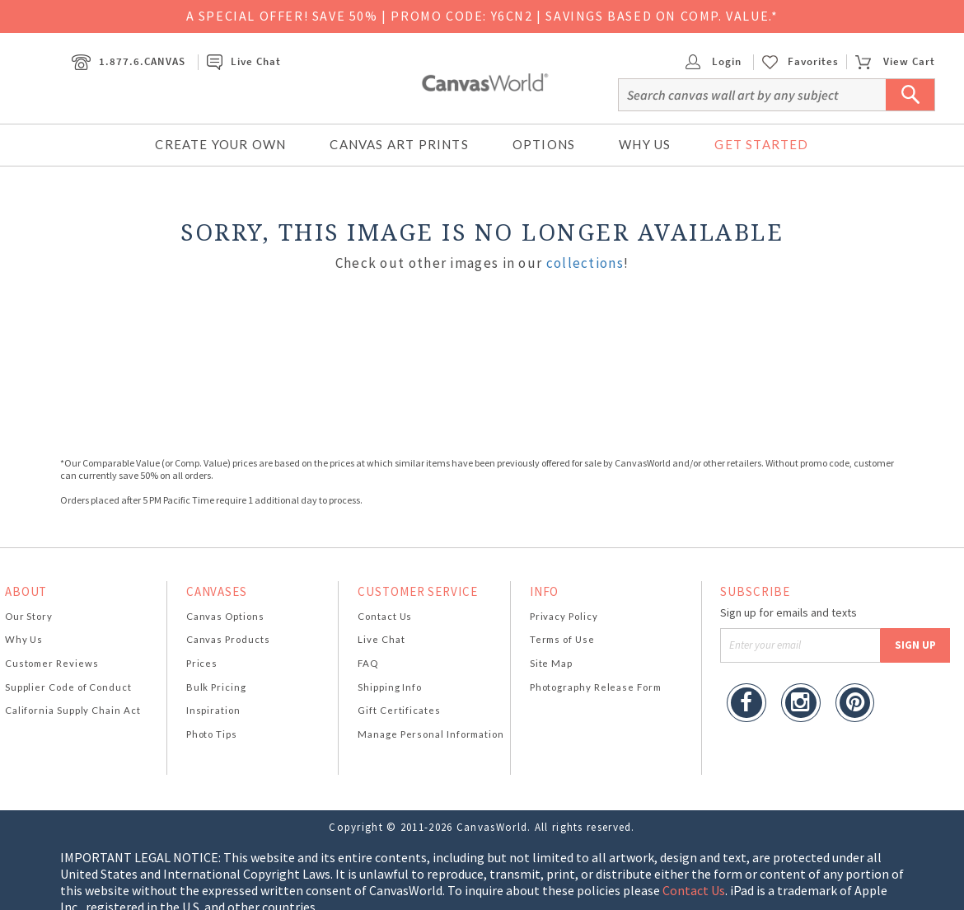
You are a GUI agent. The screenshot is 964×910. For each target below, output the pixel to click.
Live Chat (244, 61)
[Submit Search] (910, 94)
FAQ (368, 663)
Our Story (29, 616)
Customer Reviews (52, 663)
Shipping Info (390, 687)
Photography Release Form (596, 687)
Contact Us (385, 616)
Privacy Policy (564, 616)
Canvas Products (228, 639)
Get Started (761, 144)
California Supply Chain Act (73, 710)
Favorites (813, 61)
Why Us (645, 144)
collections (585, 263)
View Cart (894, 61)
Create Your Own (220, 144)
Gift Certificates (399, 710)
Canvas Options (225, 616)
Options (543, 144)
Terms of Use (562, 639)
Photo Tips (211, 734)
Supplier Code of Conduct (68, 687)
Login (714, 61)
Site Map (551, 663)
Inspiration (213, 710)
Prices (202, 663)
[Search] (776, 94)
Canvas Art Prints (399, 144)
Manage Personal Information (431, 734)
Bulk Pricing (216, 687)
